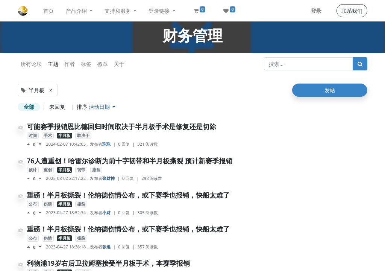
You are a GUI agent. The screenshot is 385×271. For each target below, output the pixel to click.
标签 (86, 63)
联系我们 (351, 10)
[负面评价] (40, 144)
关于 (119, 63)
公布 (33, 204)
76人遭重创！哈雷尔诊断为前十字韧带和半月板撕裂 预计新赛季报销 (129, 160)
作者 (69, 63)
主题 (53, 63)
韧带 (81, 169)
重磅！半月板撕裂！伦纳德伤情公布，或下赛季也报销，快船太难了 (128, 194)
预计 (33, 169)
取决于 (83, 135)
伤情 (48, 204)
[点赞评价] (30, 144)
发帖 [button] (329, 90)
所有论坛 (31, 63)
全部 (29, 106)
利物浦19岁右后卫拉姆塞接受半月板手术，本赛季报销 (108, 263)
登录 (316, 10)
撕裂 (96, 169)
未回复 (57, 106)
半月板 (64, 135)
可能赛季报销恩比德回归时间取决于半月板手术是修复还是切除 (121, 126)
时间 (33, 135)
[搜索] (360, 63)
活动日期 (100, 106)
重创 (48, 169)
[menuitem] (48, 11)
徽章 (102, 63)
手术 (48, 135)
